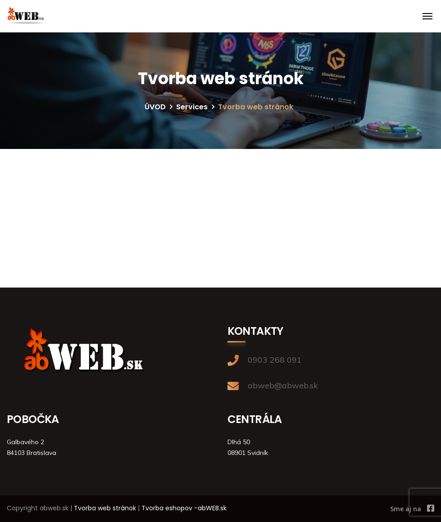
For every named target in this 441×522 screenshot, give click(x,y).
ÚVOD (155, 107)
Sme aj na (405, 508)
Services (192, 107)
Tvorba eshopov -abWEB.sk (184, 508)
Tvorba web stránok (105, 508)
